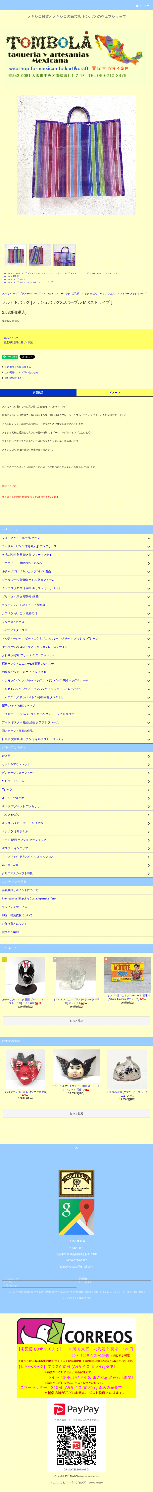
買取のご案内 (10, 932)
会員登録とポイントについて (20, 890)
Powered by (76, 1483)
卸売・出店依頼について (17, 915)
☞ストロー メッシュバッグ (40, 282)
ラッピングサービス (14, 906)
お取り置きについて (14, 923)
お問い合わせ (10, 1285)
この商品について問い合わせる (19, 372)
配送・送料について (48, 1292)
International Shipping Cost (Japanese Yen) (29, 898)
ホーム (7, 273)
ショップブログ (69, 1298)
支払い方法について (27, 1292)
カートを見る (85, 1282)
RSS (81, 1298)
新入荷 (16, 276)
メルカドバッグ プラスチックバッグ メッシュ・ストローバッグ (41, 273)
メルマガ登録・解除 (134, 1292)
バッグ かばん (19, 279)
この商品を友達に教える (15, 366)
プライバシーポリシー (112, 1292)
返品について (11, 338)
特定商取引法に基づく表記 (18, 342)
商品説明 (38, 392)
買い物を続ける (11, 378)
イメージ (115, 392)
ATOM (88, 1298)
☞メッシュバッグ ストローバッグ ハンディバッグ (95, 273)
